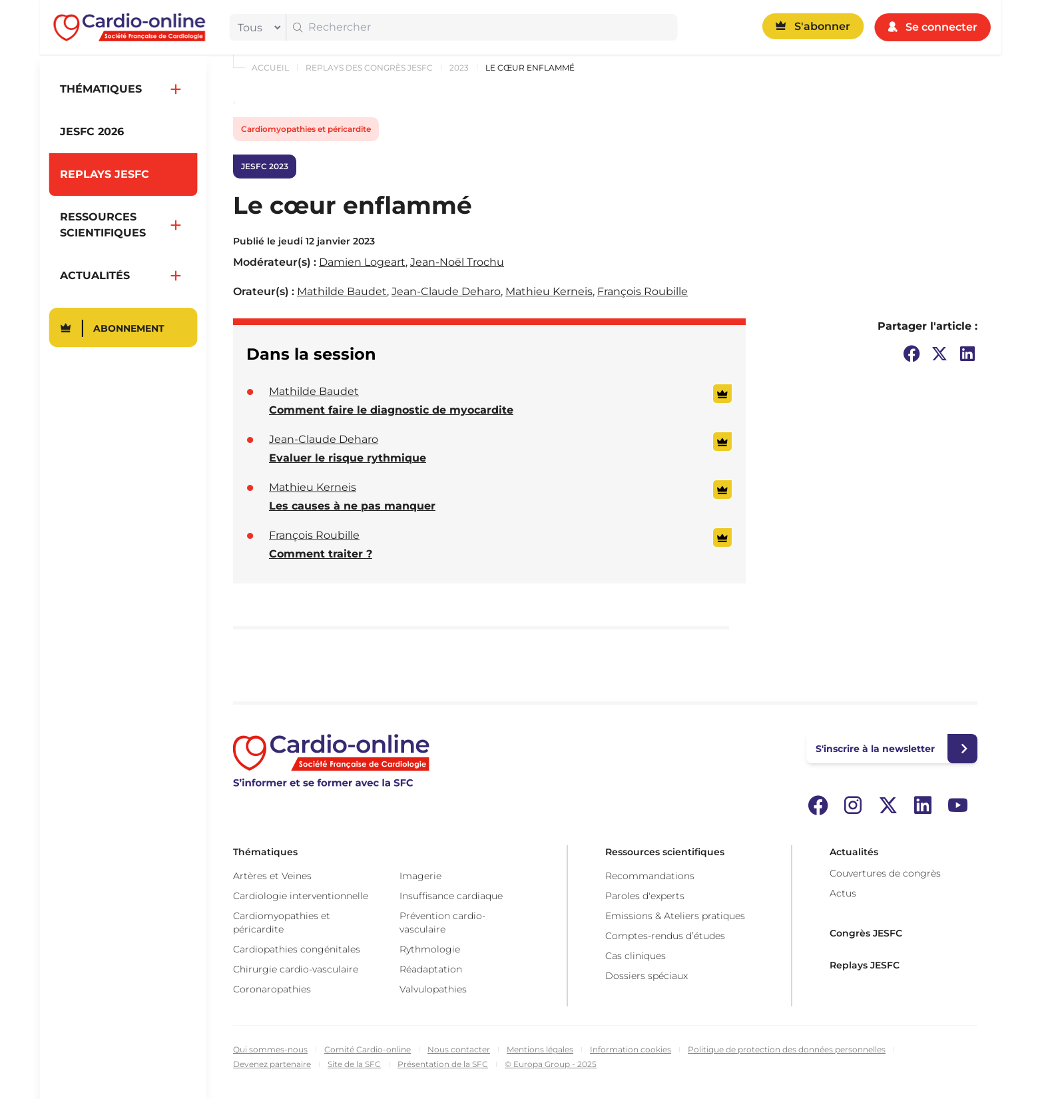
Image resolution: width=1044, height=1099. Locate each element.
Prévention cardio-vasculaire (442, 922)
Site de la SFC (354, 1064)
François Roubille (642, 291)
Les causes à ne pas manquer (352, 506)
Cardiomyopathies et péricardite (306, 129)
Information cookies (630, 1049)
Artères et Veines (272, 876)
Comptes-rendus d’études (665, 936)
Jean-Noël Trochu (457, 262)
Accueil (270, 68)
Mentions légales (540, 1049)
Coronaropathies (272, 989)
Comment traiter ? (320, 554)
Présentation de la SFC (442, 1064)
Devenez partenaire (272, 1064)
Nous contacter (458, 1049)
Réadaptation (430, 969)
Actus (843, 893)
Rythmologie (429, 949)
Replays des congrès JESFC (369, 68)
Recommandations (649, 876)
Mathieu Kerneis (549, 291)
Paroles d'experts (644, 896)
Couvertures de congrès (885, 873)
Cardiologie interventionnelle (300, 896)
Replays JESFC (865, 965)
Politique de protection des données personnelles (787, 1049)
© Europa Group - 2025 (551, 1064)
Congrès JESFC (866, 933)
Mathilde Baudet (342, 291)
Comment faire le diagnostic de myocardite (391, 410)
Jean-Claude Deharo (446, 291)
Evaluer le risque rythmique (347, 458)
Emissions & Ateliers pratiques (675, 916)
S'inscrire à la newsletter (875, 749)
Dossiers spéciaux (646, 976)
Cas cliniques (635, 956)
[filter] (256, 27)
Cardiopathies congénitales (296, 949)
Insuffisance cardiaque (451, 896)
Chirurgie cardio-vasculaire (295, 969)
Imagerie (420, 876)
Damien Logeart (362, 262)
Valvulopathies (433, 989)
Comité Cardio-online (367, 1049)
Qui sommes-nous (270, 1049)
